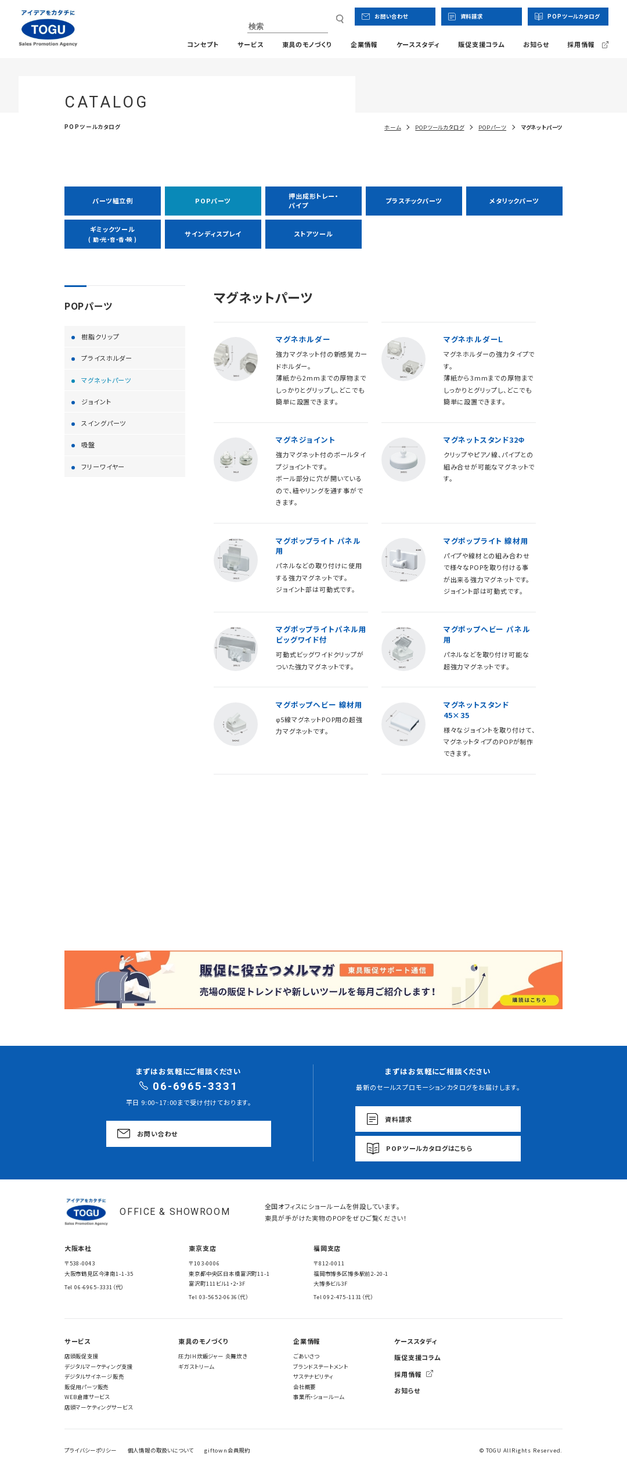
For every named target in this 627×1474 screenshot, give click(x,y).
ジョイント (96, 401)
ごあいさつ (306, 1356)
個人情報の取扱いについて (161, 1450)
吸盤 (88, 444)
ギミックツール (112, 233)
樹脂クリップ (100, 336)
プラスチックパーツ (413, 200)
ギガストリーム (196, 1366)
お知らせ (536, 44)
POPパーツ (213, 200)
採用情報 (407, 1374)
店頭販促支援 (81, 1356)
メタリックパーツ (514, 200)
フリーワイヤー (103, 466)
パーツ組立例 (112, 200)
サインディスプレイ (213, 233)
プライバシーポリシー (90, 1450)
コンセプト (203, 44)
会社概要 (304, 1387)
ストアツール (313, 233)
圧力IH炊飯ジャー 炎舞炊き (212, 1356)
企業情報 (364, 44)
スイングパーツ (103, 423)
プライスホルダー (106, 358)
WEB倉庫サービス (87, 1397)
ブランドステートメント (320, 1366)
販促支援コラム (481, 44)
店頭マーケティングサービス (98, 1407)
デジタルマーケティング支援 (98, 1366)
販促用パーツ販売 (86, 1387)
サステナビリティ (313, 1376)
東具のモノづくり (307, 44)
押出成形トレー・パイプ (313, 200)
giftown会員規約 (227, 1450)
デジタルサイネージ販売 (94, 1376)
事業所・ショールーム (318, 1397)
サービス (250, 44)
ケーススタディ (418, 44)
